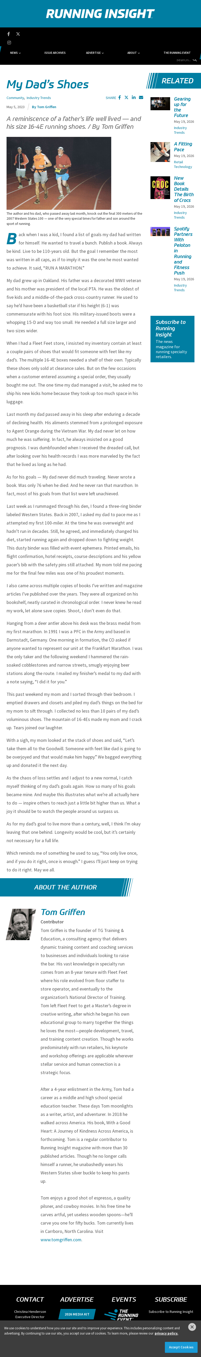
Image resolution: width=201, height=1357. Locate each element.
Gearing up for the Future (182, 83)
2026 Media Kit (77, 1290)
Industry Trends (39, 73)
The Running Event (147, 34)
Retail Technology (183, 140)
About (117, 34)
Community (15, 73)
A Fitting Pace (183, 122)
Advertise (92, 34)
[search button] (194, 34)
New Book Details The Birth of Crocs (184, 165)
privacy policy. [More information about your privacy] (166, 1333)
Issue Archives (68, 34)
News (41, 34)
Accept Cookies (181, 1347)
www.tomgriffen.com (61, 1215)
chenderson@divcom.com (30, 1297)
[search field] (179, 34)
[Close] (192, 1327)
